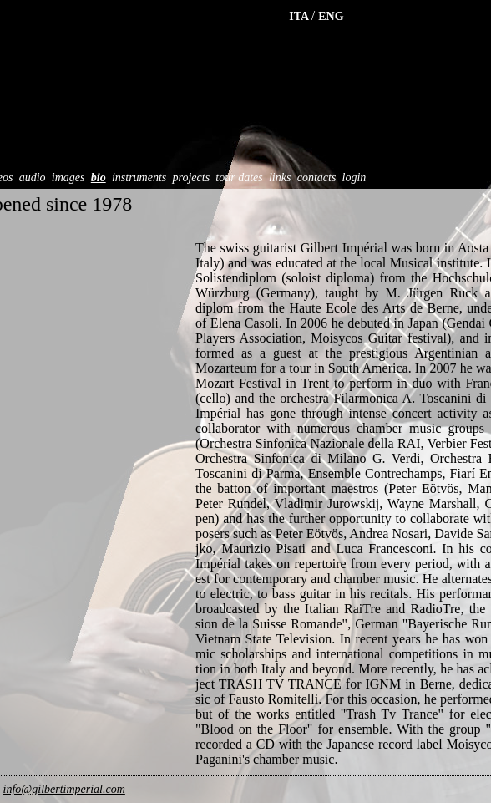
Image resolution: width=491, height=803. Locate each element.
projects (191, 177)
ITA (300, 16)
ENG (330, 16)
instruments (139, 177)
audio (32, 177)
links (280, 177)
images (68, 177)
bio (98, 177)
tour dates (238, 177)
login (354, 177)
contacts (317, 177)
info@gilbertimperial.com (64, 789)
